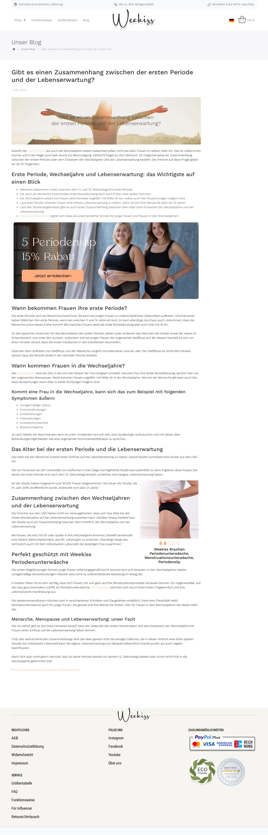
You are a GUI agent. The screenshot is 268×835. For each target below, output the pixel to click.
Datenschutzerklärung (28, 746)
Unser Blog (28, 49)
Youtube (114, 755)
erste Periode (36, 150)
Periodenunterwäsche (34, 216)
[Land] (231, 19)
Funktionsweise (41, 20)
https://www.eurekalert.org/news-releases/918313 (46, 669)
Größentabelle (67, 20)
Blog (86, 20)
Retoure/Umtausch (25, 816)
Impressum (20, 763)
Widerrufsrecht (22, 755)
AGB (15, 738)
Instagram (116, 738)
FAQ (15, 791)
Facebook (115, 746)
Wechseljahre (26, 373)
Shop (18, 20)
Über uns (114, 763)
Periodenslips (100, 587)
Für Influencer (22, 808)
